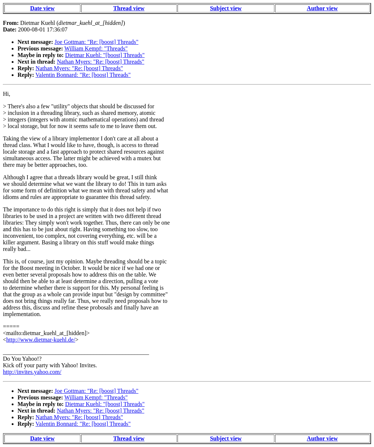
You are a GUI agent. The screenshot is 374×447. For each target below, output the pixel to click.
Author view (322, 8)
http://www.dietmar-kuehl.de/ (40, 340)
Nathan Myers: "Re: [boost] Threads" (100, 62)
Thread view (128, 8)
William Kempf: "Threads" (95, 48)
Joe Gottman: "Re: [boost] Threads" (96, 42)
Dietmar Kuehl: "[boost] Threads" (105, 55)
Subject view (226, 8)
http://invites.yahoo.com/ (32, 372)
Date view (42, 8)
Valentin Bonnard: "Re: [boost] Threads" (83, 75)
